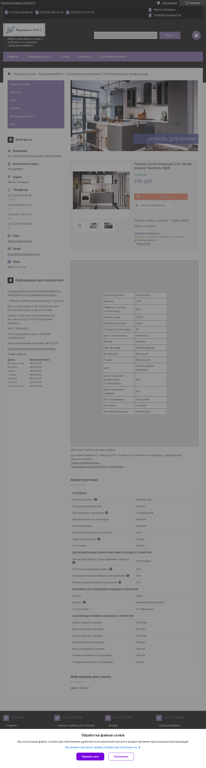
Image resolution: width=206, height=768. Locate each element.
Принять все (90, 756)
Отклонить (121, 756)
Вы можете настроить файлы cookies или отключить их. (101, 747)
